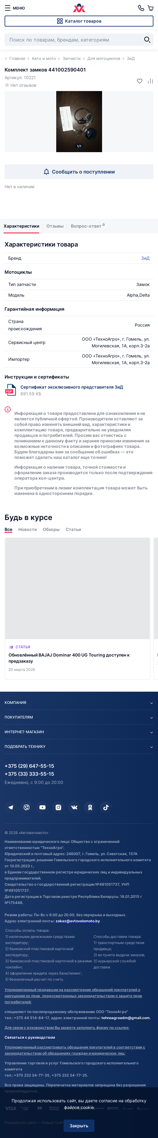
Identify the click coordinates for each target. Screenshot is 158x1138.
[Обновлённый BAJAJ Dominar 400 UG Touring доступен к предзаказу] (77, 608)
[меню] (15, 8)
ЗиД (145, 258)
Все (8, 529)
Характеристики (21, 226)
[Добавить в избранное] (137, 80)
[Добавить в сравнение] (148, 80)
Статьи (73, 529)
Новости (27, 529)
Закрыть (79, 1125)
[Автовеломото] (79, 8)
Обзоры (51, 529)
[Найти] (147, 40)
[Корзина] (150, 8)
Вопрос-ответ (86, 226)
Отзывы (55, 226)
